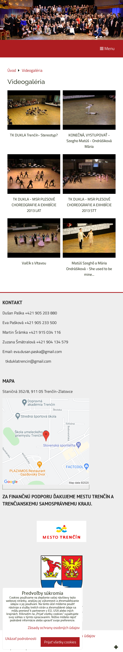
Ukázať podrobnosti (20, 639)
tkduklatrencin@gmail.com (28, 361)
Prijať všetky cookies (60, 642)
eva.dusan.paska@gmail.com (38, 351)
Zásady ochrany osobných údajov (54, 627)
